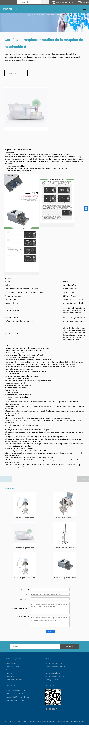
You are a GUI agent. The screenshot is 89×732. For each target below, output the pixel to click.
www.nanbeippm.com (54, 670)
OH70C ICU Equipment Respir (65, 578)
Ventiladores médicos (55, 14)
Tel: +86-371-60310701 (14, 694)
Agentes (9, 673)
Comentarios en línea (14, 680)
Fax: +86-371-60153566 (15, 700)
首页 (28, 14)
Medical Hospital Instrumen (64, 548)
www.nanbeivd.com (53, 673)
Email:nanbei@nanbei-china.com (18, 697)
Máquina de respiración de (24, 518)
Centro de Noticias (12, 667)
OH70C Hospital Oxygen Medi (24, 578)
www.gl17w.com (52, 680)
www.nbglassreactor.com (55, 676)
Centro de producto (38, 14)
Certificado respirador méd (24, 548)
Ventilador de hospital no (64, 518)
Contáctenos (10, 676)
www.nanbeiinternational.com (56, 667)
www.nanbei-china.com (54, 663)
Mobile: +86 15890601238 (15, 691)
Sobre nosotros (11, 670)
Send (50, 631)
